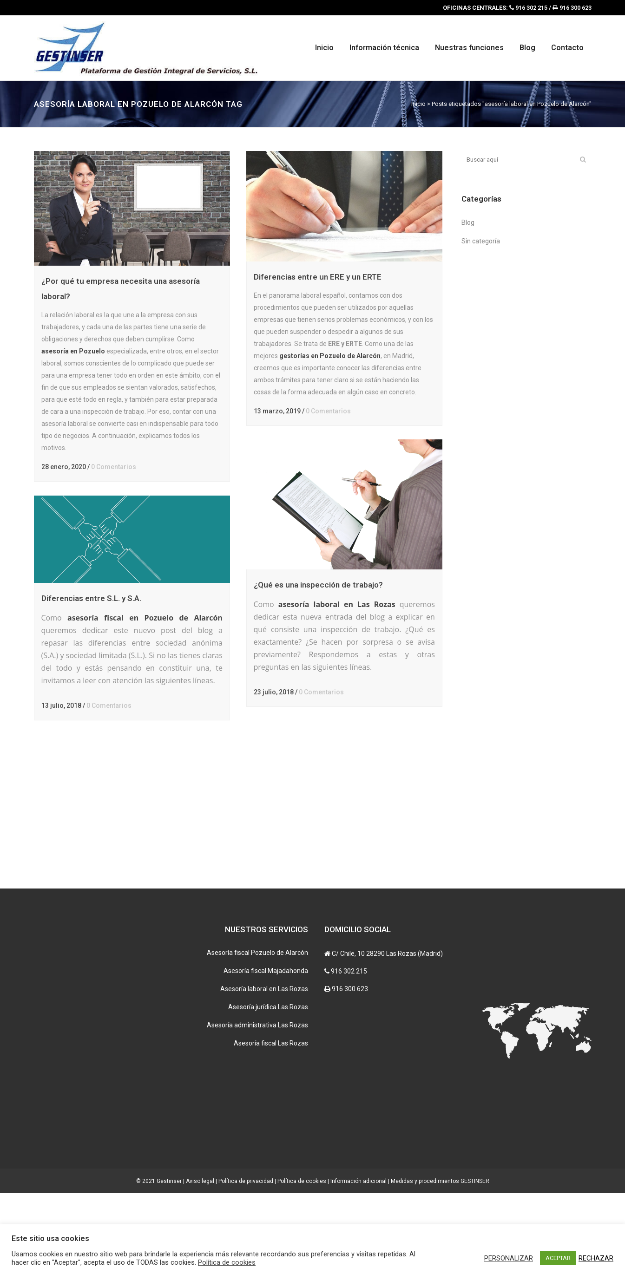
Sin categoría (480, 241)
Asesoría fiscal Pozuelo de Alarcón (257, 1033)
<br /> (382, 1158)
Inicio (418, 103)
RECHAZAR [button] (596, 1258)
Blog (467, 222)
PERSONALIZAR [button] (508, 1258)
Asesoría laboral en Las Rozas (264, 1069)
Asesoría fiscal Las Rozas (271, 1124)
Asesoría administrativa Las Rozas (257, 1106)
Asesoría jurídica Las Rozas (268, 1087)
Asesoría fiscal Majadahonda (266, 1051)
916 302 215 (349, 1052)
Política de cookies (227, 1262)
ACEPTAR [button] (558, 1257)
